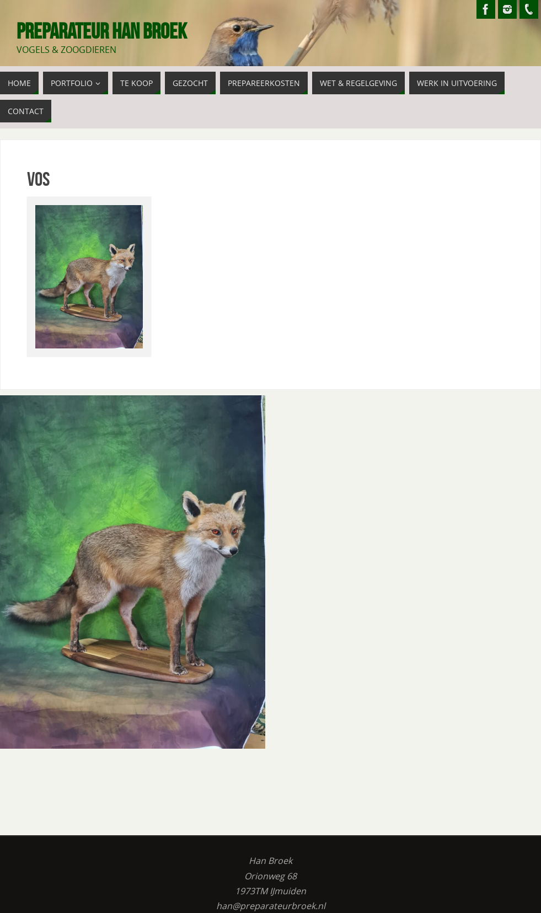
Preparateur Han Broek (102, 31)
